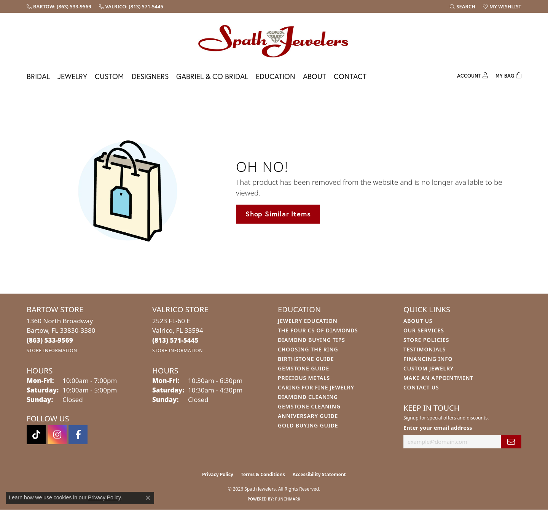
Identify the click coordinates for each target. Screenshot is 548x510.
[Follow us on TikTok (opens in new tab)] (36, 434)
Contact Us (421, 387)
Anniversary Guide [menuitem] (308, 415)
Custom (109, 76)
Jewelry (72, 76)
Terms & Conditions (263, 474)
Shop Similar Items (278, 213)
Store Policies (426, 339)
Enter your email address (437, 427)
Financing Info (427, 358)
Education (275, 76)
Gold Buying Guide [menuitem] (308, 425)
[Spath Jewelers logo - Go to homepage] (274, 40)
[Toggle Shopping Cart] (508, 75)
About (314, 76)
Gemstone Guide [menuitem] (303, 368)
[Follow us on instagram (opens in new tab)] (57, 434)
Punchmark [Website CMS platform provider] (288, 499)
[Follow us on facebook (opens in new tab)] (78, 434)
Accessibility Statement (319, 474)
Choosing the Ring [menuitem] (308, 349)
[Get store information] (52, 350)
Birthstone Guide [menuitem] (306, 358)
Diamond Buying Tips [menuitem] (311, 339)
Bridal (38, 76)
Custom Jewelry (428, 368)
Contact (350, 76)
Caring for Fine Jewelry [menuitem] (316, 387)
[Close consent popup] (148, 498)
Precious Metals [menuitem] (304, 377)
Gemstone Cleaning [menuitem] (309, 406)
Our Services (423, 330)
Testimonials (424, 349)
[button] (462, 6)
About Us (417, 320)
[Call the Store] (50, 340)
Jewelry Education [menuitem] (308, 320)
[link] (59, 6)
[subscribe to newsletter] (511, 442)
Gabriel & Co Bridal (212, 76)
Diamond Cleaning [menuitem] (308, 396)
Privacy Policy (217, 474)
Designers (150, 76)
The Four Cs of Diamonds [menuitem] (318, 330)
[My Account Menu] (472, 75)
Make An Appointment (438, 377)
